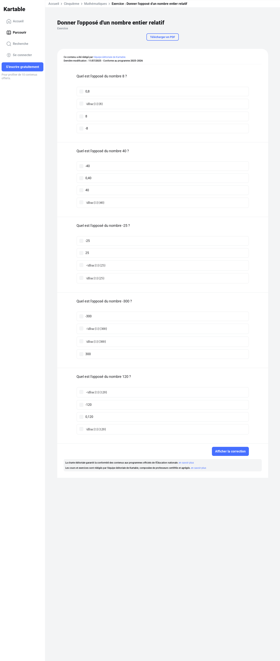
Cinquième (71, 4)
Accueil (15, 21)
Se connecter (19, 55)
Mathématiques (95, 4)
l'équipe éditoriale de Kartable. (109, 57)
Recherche (17, 43)
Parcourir (16, 32)
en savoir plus (186, 462)
